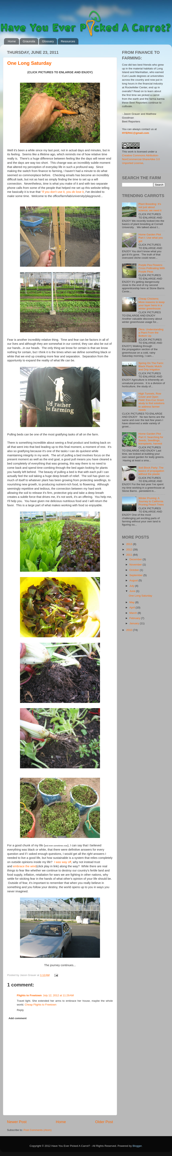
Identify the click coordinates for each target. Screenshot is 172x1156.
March (133, 612)
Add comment (18, 1018)
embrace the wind (24, 866)
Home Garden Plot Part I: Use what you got (150, 237)
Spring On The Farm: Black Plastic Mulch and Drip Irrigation (151, 366)
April (132, 607)
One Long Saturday (29, 63)
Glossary (48, 41)
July (132, 585)
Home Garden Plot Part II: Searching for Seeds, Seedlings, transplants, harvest (150, 438)
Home (12, 41)
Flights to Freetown (29, 995)
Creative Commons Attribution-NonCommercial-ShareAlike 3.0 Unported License (141, 159)
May (132, 602)
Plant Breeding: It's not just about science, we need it (149, 207)
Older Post (104, 1122)
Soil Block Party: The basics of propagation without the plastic (151, 471)
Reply (20, 1010)
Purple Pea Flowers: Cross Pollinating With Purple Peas (151, 268)
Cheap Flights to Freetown (40, 1004)
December (136, 559)
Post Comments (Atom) (38, 1130)
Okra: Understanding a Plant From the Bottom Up (150, 332)
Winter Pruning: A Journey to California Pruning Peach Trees (151, 501)
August (134, 580)
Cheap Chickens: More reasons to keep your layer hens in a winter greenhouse (151, 303)
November (136, 564)
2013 (129, 544)
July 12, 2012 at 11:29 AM (58, 995)
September (136, 575)
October (134, 569)
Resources (68, 41)
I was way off (62, 862)
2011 (129, 554)
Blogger (137, 1145)
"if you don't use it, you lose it (62, 191)
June (132, 591)
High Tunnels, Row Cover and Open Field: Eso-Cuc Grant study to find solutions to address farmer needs (151, 401)
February (135, 618)
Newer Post (17, 1122)
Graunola (29, 41)
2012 (129, 549)
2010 (129, 629)
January (134, 623)
